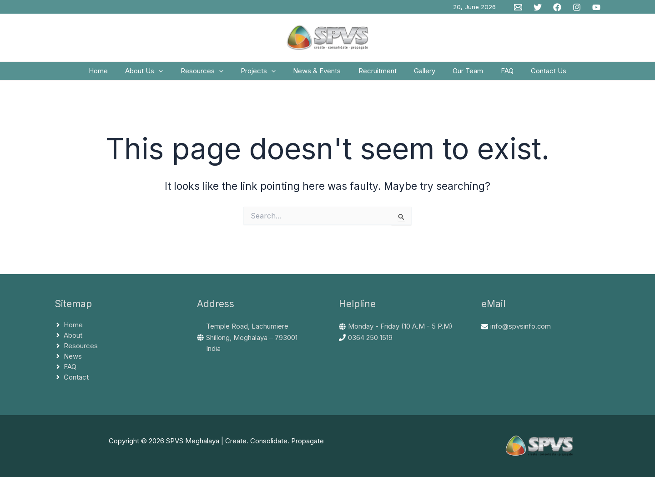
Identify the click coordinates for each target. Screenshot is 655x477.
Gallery (419, 74)
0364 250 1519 (370, 342)
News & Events (319, 74)
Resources (211, 74)
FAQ (494, 74)
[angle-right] (69, 329)
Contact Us (531, 74)
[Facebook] (557, 7)
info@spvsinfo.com (520, 330)
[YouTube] (596, 7)
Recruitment (376, 74)
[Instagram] (577, 7)
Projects (264, 74)
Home (115, 74)
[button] (172, 74)
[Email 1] (518, 7)
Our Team (458, 74)
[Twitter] (538, 7)
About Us (157, 74)
